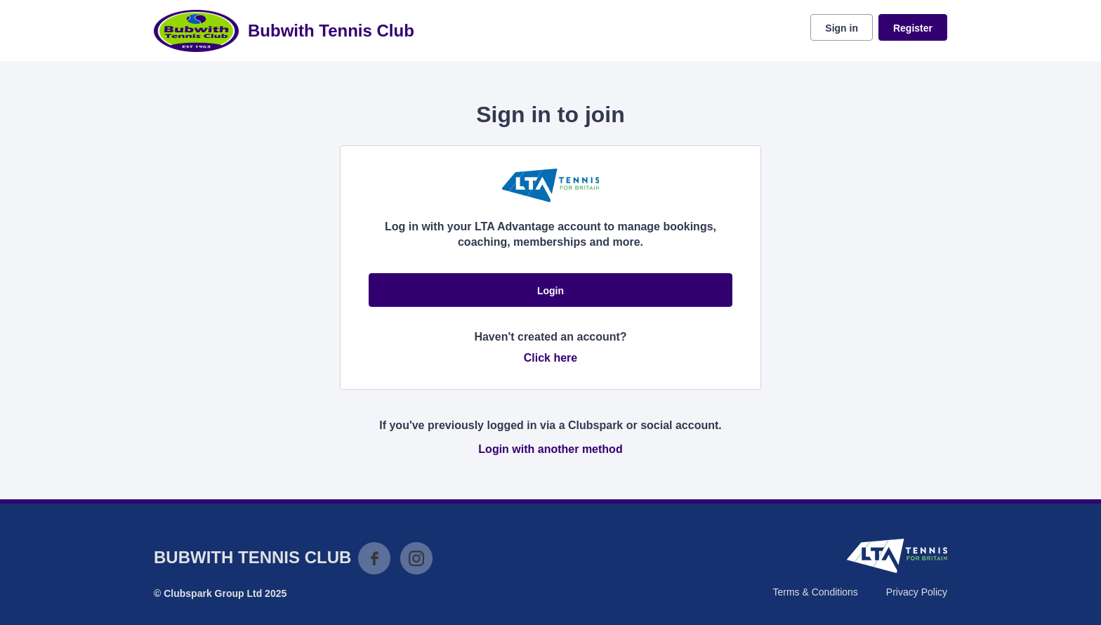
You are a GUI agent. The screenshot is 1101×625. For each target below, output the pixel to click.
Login (550, 290)
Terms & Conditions (814, 592)
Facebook (374, 558)
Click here (550, 358)
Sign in (841, 28)
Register (912, 28)
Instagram (416, 558)
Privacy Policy (916, 592)
